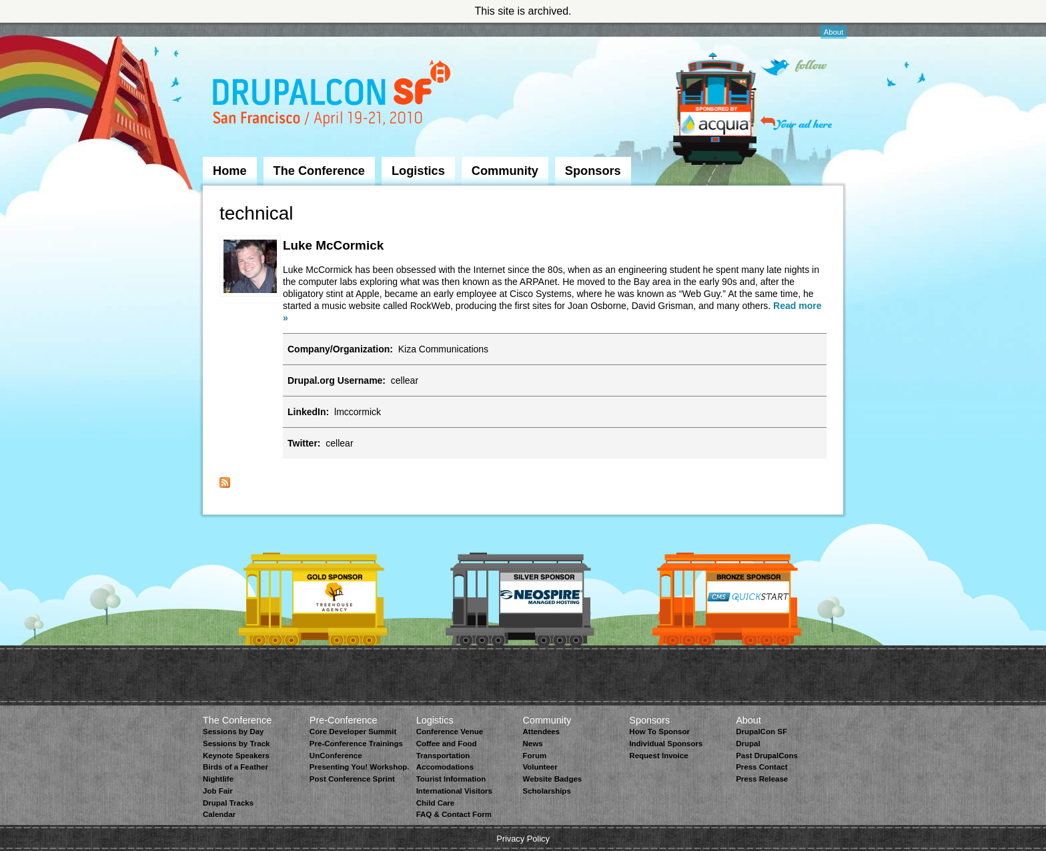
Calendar (219, 814)
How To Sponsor (659, 732)
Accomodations (445, 767)
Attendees (541, 732)
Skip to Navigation (229, 29)
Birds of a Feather (235, 767)
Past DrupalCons (767, 756)
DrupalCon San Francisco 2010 (333, 95)
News (532, 744)
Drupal (748, 744)
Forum (534, 756)
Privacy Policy (523, 839)
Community (505, 171)
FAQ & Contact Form (454, 814)
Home (230, 171)
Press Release (762, 779)
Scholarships (546, 791)
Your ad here (796, 123)
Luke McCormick (333, 245)
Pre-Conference (344, 720)
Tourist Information (451, 779)
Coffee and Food (446, 744)
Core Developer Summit (353, 732)
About (833, 32)
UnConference (336, 756)
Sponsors (593, 171)
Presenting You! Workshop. (360, 767)
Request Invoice (658, 756)
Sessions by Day (233, 732)
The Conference (319, 171)
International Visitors (454, 791)
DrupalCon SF (761, 732)
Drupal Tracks (228, 803)
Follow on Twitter (793, 67)
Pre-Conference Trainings (356, 744)
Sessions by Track (236, 744)
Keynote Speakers (236, 756)
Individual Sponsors (665, 744)
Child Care (435, 803)
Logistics (418, 171)
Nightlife (218, 779)
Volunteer (539, 767)
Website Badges (552, 779)
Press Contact (761, 767)
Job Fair (218, 791)
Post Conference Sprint (352, 779)
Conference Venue (449, 732)
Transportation (443, 756)
